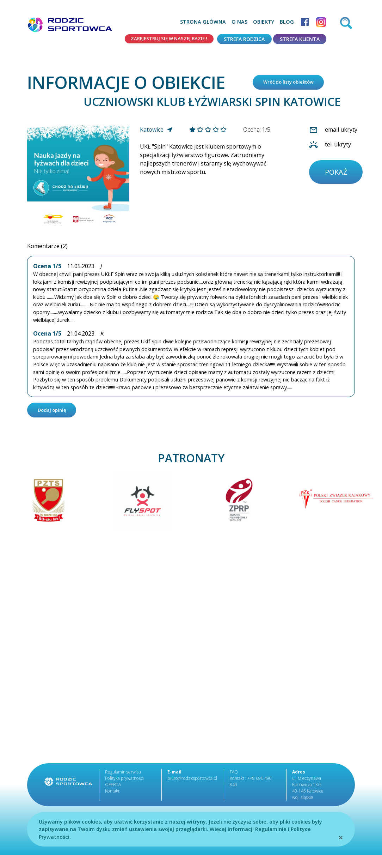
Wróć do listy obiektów (292, 83)
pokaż (337, 174)
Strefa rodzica (244, 39)
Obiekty (263, 21)
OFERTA (113, 787)
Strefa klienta (300, 39)
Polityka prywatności (124, 781)
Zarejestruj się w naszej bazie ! (165, 39)
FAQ (234, 775)
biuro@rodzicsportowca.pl (191, 781)
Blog (287, 21)
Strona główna (203, 21)
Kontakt (112, 794)
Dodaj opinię (53, 412)
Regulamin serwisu (123, 775)
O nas (239, 21)
